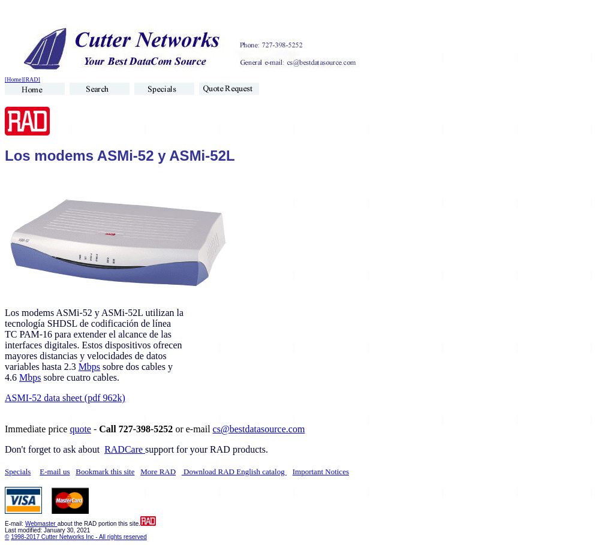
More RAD (158, 471)
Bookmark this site (105, 471)
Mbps (89, 367)
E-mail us (55, 471)
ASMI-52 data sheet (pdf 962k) (65, 398)
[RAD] (31, 79)
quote (80, 429)
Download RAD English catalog (234, 471)
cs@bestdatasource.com (259, 429)
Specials (18, 471)
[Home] (14, 79)
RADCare (124, 449)
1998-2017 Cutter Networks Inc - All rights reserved (79, 537)
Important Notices (321, 471)
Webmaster (41, 523)
